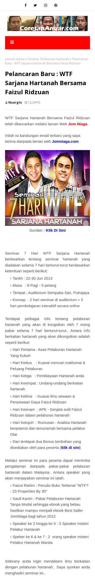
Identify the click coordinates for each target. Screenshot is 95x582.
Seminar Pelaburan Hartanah (48, 59)
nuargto (15, 102)
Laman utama (15, 59)
